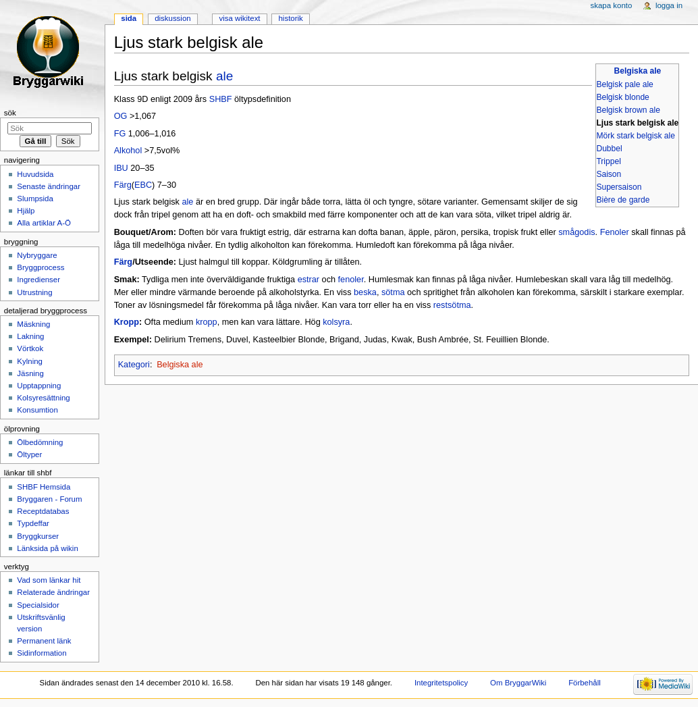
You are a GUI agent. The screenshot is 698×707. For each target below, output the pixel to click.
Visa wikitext (239, 18)
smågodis (576, 232)
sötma (393, 292)
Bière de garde (622, 200)
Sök (10, 113)
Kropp (126, 322)
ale (224, 76)
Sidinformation (41, 653)
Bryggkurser (38, 536)
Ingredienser (38, 280)
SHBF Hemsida (43, 487)
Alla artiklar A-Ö (44, 223)
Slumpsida (35, 198)
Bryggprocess (40, 267)
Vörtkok (30, 348)
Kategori (134, 364)
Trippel (608, 161)
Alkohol (128, 150)
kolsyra (336, 322)
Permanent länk (44, 641)
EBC (143, 185)
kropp (206, 322)
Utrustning (34, 292)
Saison (608, 174)
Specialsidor (38, 605)
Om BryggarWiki (518, 683)
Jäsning (30, 373)
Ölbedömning (40, 442)
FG (120, 133)
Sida (128, 18)
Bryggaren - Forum (49, 499)
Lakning (30, 336)
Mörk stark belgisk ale (635, 135)
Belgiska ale (638, 71)
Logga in (668, 5)
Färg (123, 185)
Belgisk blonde (622, 97)
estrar (308, 279)
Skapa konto (612, 5)
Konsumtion (37, 410)
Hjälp (25, 211)
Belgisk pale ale (624, 84)
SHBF (220, 99)
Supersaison (618, 187)
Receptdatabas (43, 511)
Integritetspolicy (441, 683)
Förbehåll (584, 683)
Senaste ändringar (48, 186)
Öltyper (29, 454)
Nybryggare (37, 255)
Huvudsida (35, 174)
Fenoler (614, 232)
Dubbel (609, 148)
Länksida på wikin (47, 548)
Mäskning (33, 324)
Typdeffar (33, 523)
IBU (121, 168)
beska (365, 292)
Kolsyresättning (43, 398)
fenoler (351, 279)
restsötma (452, 305)
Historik (291, 18)
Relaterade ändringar (53, 592)
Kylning (30, 361)
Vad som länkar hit (48, 580)
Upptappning (39, 386)
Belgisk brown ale (628, 110)
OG (121, 116)
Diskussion (172, 18)
